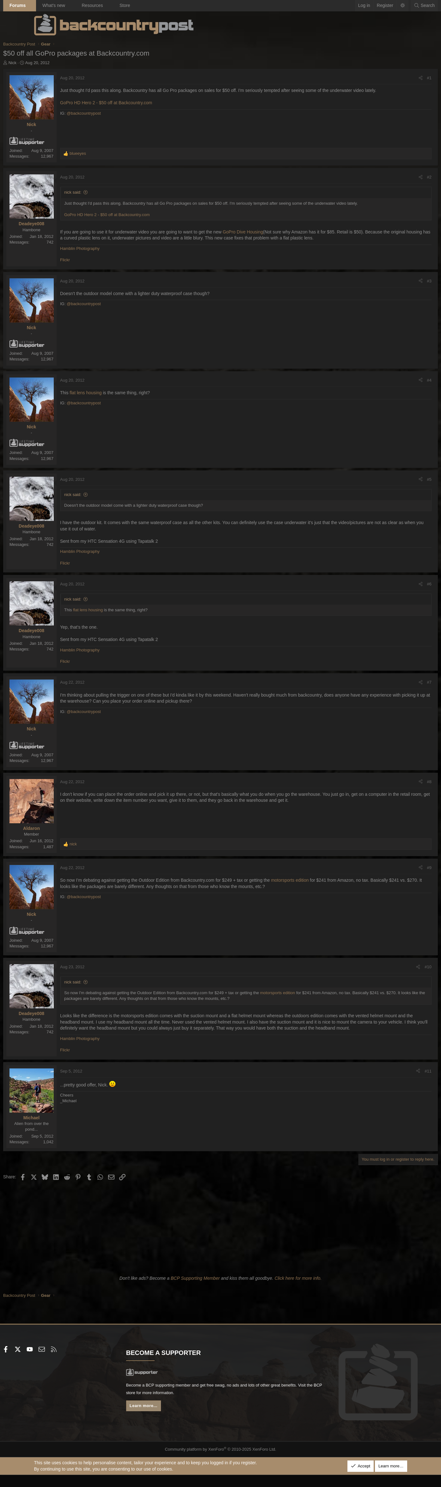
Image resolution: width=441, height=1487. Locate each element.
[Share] (389, 78)
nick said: (103, 192)
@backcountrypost (114, 119)
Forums (48, 5)
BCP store (199, 1406)
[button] (62, 5)
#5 (398, 485)
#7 (398, 688)
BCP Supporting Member (195, 1290)
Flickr (96, 266)
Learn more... (161, 1419)
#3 (398, 287)
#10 (397, 972)
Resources (123, 5)
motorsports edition (321, 886)
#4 (398, 386)
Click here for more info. (298, 1290)
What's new (84, 5)
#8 (398, 787)
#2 (398, 177)
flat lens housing (116, 398)
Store (155, 5)
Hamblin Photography (111, 254)
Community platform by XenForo (220, 1461)
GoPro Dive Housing (274, 231)
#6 (398, 590)
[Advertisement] (220, 1239)
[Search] (393, 5)
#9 (398, 873)
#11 (397, 1083)
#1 (398, 78)
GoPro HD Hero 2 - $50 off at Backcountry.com (137, 109)
